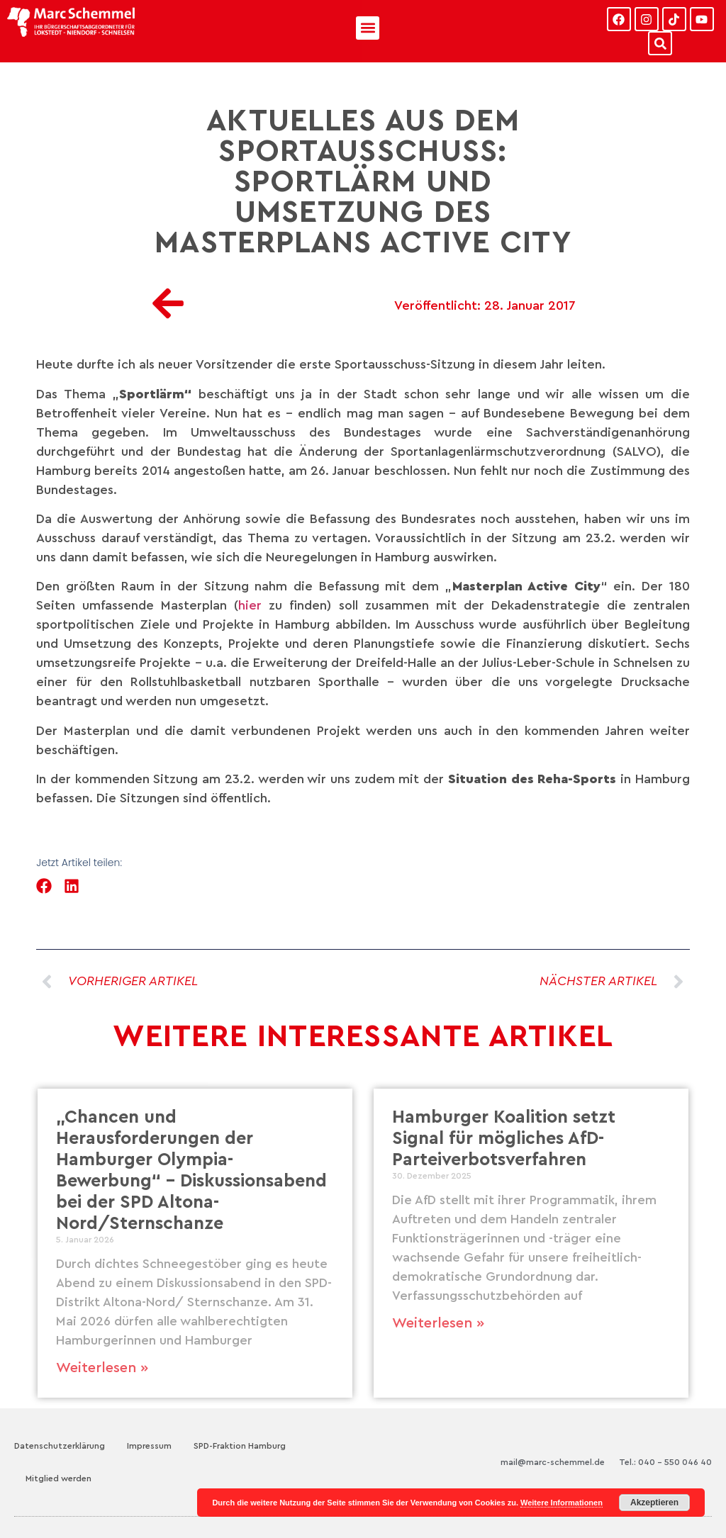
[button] (367, 28)
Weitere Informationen (561, 1502)
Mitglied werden (58, 1478)
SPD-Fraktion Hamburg (240, 1446)
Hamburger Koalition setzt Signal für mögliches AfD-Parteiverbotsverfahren (503, 1138)
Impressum (149, 1446)
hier (253, 605)
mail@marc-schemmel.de (553, 1462)
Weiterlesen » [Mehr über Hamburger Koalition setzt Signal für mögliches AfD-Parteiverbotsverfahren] (438, 1323)
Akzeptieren (654, 1503)
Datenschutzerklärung (59, 1446)
